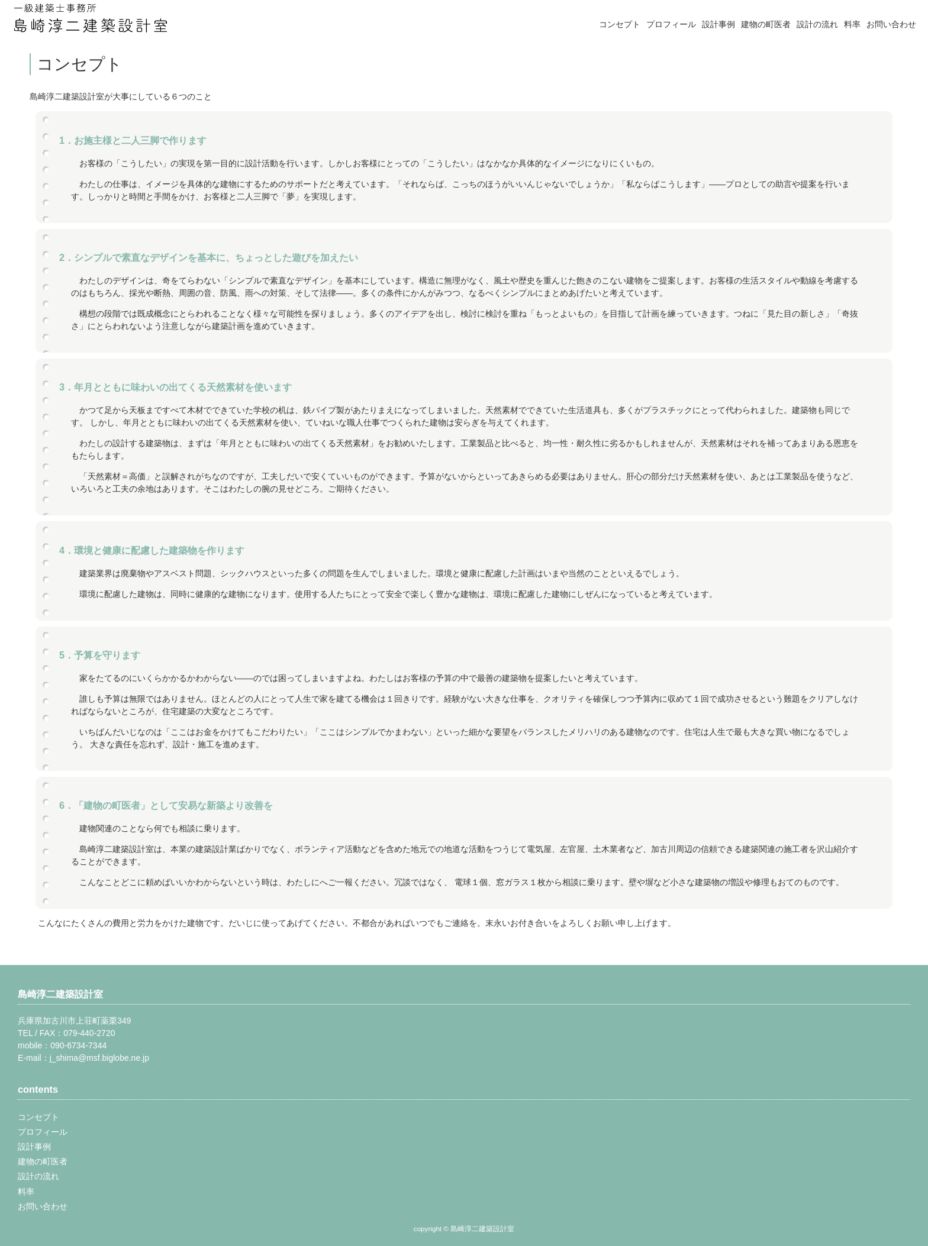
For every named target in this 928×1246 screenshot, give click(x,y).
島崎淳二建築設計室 (60, 994)
